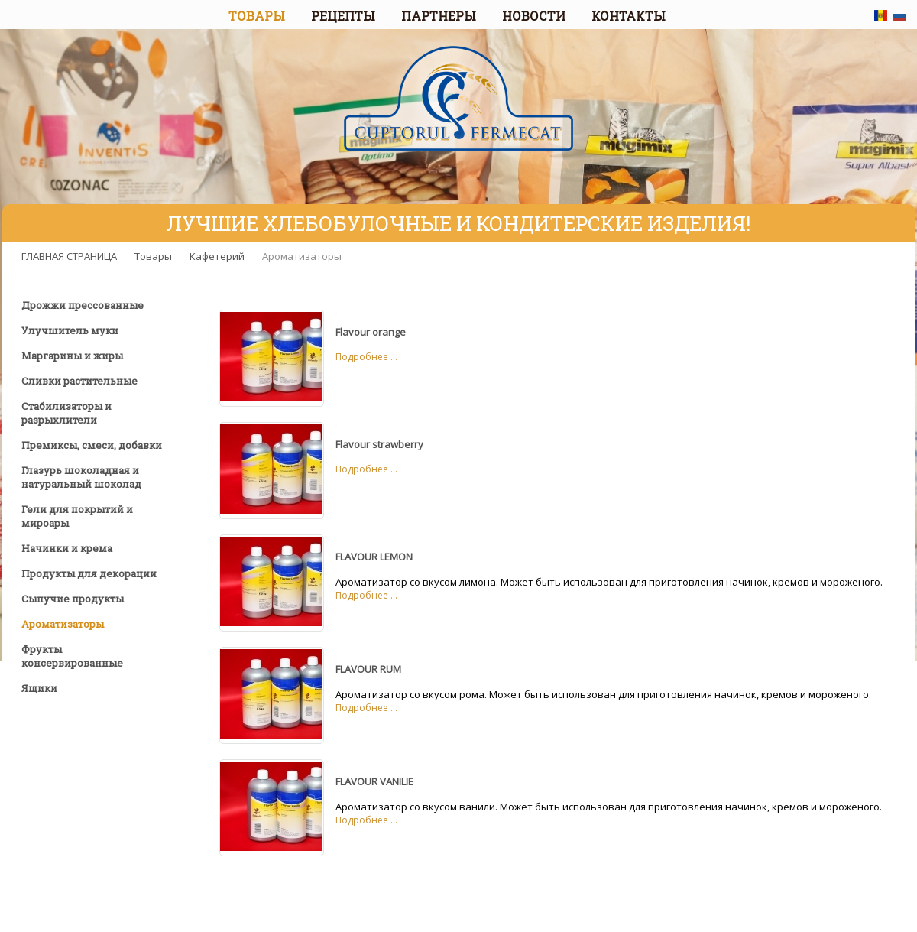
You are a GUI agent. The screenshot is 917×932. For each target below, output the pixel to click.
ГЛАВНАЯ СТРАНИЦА (69, 256)
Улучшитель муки (69, 330)
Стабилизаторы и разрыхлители (66, 413)
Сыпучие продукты (72, 599)
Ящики (39, 688)
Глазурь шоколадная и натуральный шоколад (81, 477)
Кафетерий (217, 256)
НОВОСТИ (533, 16)
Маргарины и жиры (72, 355)
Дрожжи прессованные (82, 305)
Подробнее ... (366, 356)
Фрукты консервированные (72, 656)
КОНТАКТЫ (628, 16)
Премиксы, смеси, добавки (91, 445)
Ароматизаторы (302, 256)
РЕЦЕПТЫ (343, 16)
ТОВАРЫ (256, 16)
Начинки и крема (66, 548)
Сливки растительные (79, 381)
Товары (153, 256)
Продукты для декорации (89, 573)
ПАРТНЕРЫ (438, 16)
